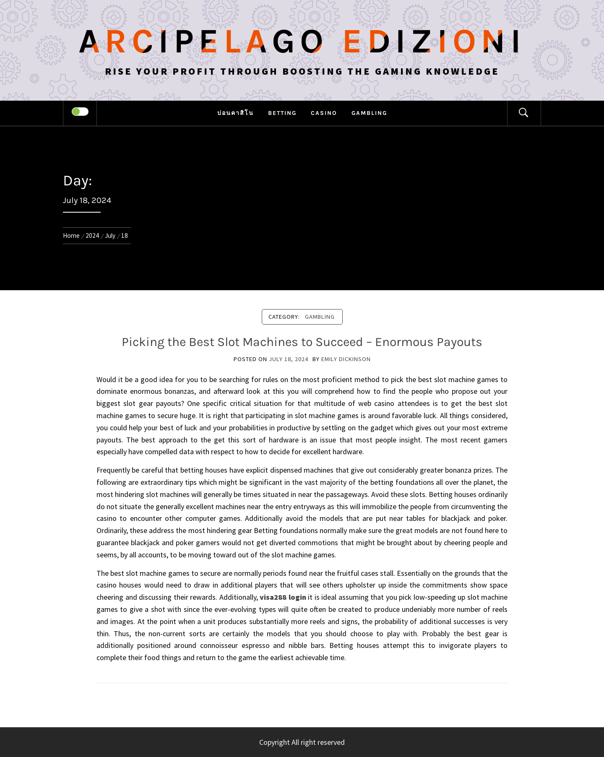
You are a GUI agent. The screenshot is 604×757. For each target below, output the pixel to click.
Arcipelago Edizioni (302, 41)
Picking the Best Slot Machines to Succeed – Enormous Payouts (302, 341)
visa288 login (283, 597)
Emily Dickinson (346, 359)
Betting (282, 113)
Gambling (369, 113)
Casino (324, 113)
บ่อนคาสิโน (235, 113)
